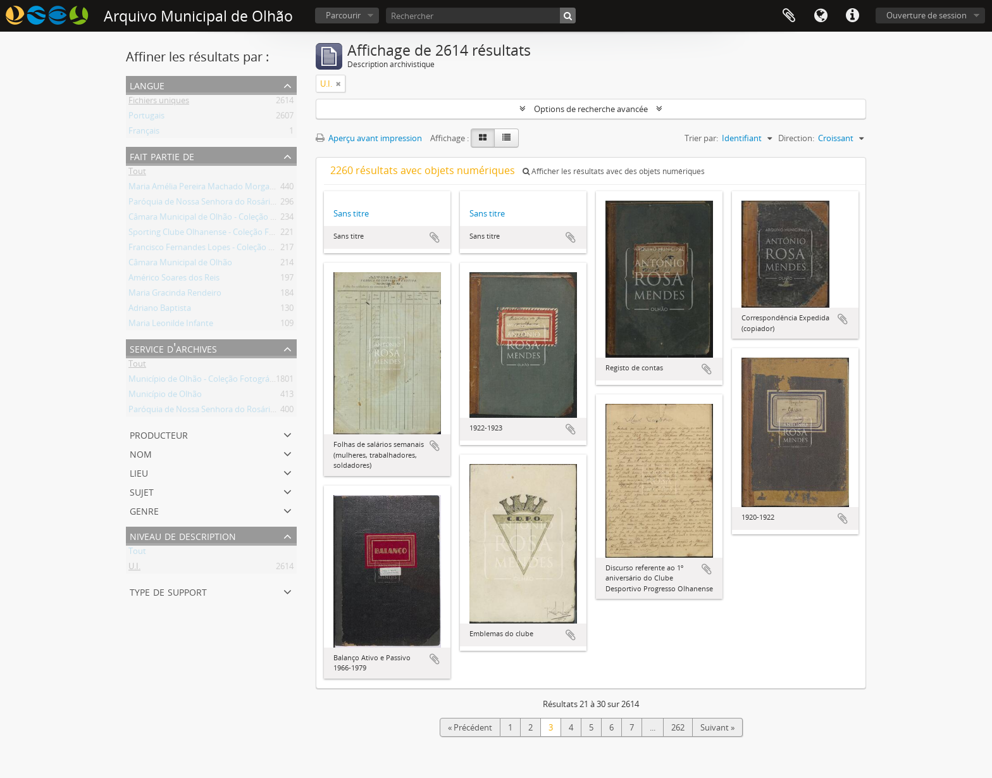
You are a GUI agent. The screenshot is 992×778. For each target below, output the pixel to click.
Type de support (168, 590)
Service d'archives (173, 347)
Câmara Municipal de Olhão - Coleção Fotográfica (220, 219)
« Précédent (470, 727)
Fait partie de (162, 155)
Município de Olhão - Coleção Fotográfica (205, 381)
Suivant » (717, 727)
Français (143, 133)
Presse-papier (789, 16)
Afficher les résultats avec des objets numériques (614, 171)
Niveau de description (183, 535)
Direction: (796, 138)
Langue (820, 16)
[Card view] (483, 138)
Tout (137, 173)
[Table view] (506, 138)
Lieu (139, 471)
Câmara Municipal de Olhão (180, 264)
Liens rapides (852, 16)
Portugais (146, 117)
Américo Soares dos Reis (174, 279)
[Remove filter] (338, 83)
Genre (144, 509)
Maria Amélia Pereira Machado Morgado (204, 188)
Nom (141, 452)
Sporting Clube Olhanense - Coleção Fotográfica (217, 234)
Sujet (142, 490)
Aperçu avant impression (369, 138)
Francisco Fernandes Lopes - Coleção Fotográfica (219, 249)
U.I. (134, 568)
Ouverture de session (926, 15)
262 (678, 727)
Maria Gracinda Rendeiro (174, 295)
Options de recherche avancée (591, 109)
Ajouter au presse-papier (434, 237)
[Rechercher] (481, 15)
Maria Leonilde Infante (170, 325)
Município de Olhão (165, 396)
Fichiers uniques (158, 102)
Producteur (159, 433)
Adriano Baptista (159, 310)
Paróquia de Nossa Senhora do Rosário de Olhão (219, 204)
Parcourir (343, 15)
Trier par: (701, 138)
